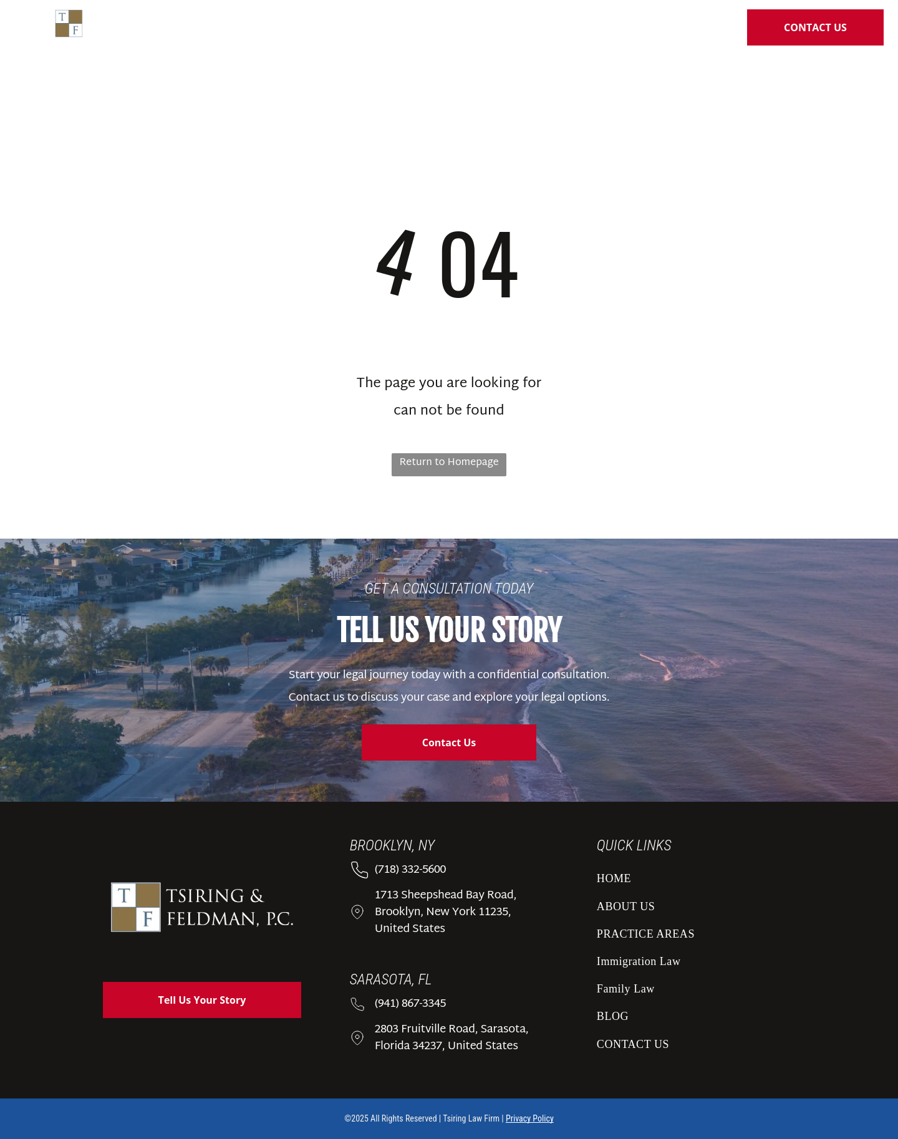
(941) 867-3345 (410, 1004)
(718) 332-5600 (410, 870)
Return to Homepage (448, 463)
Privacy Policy (530, 1118)
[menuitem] (321, 30)
